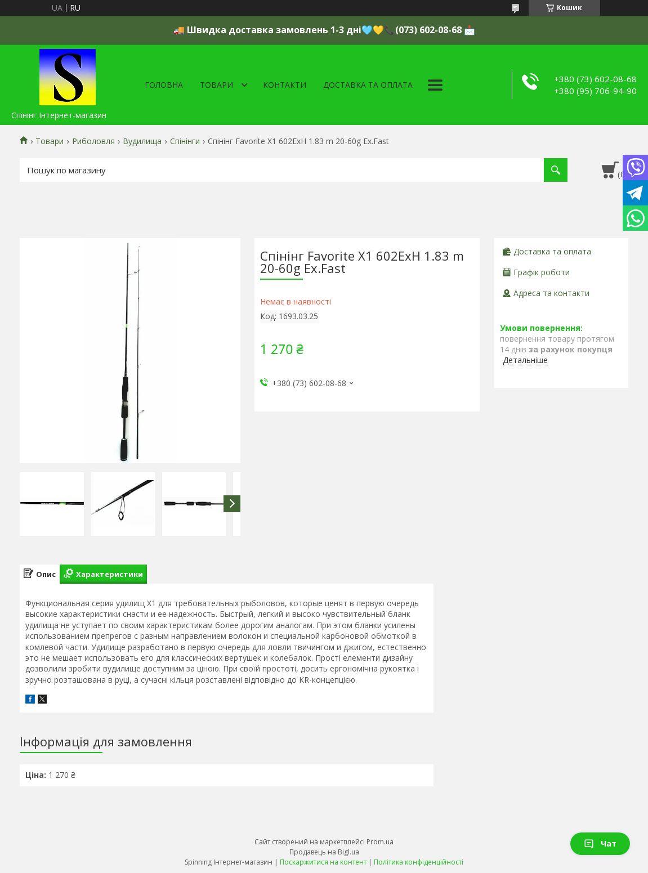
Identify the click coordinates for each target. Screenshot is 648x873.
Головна (164, 84)
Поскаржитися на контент (323, 862)
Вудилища (142, 141)
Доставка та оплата (368, 84)
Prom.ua (380, 842)
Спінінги (185, 141)
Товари (216, 84)
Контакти (284, 84)
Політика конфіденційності (418, 862)
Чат (600, 843)
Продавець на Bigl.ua (324, 852)
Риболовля (93, 141)
